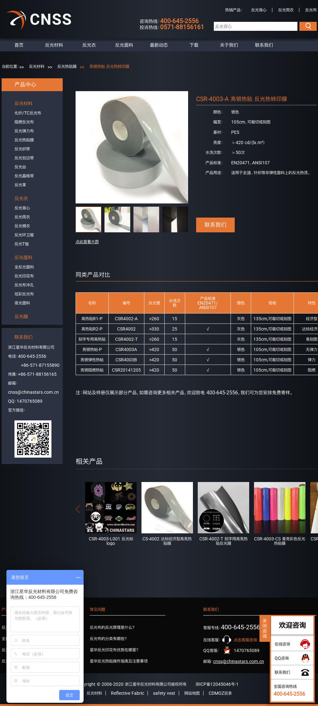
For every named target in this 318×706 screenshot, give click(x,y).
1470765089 (29, 401)
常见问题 (97, 609)
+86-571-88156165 (37, 374)
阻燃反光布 (24, 122)
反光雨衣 (286, 10)
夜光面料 (22, 303)
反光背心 (259, 10)
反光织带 (22, 149)
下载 (193, 44)
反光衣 (89, 44)
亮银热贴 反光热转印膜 (109, 66)
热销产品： (234, 10)
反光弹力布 (24, 131)
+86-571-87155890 (40, 365)
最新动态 (159, 44)
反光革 (20, 185)
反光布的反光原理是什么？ (112, 627)
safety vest (164, 693)
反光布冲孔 (24, 285)
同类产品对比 (93, 274)
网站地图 (192, 693)
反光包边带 (24, 158)
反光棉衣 (22, 226)
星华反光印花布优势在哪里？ (114, 650)
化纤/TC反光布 (27, 113)
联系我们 (264, 44)
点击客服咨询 (245, 640)
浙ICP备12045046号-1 (217, 684)
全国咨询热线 (289, 690)
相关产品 (89, 461)
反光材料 (54, 44)
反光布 (311, 10)
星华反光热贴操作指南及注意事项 (119, 661)
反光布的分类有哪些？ (108, 638)
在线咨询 (282, 644)
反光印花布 (24, 276)
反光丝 (20, 167)
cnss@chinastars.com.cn (33, 392)
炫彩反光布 (24, 294)
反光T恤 (21, 244)
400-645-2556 (32, 356)
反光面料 (124, 44)
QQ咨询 (282, 658)
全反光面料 (24, 267)
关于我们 (229, 44)
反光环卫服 (24, 235)
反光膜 (21, 316)
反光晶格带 (24, 176)
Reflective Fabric (127, 693)
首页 (18, 44)
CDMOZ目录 (220, 693)
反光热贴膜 (67, 66)
